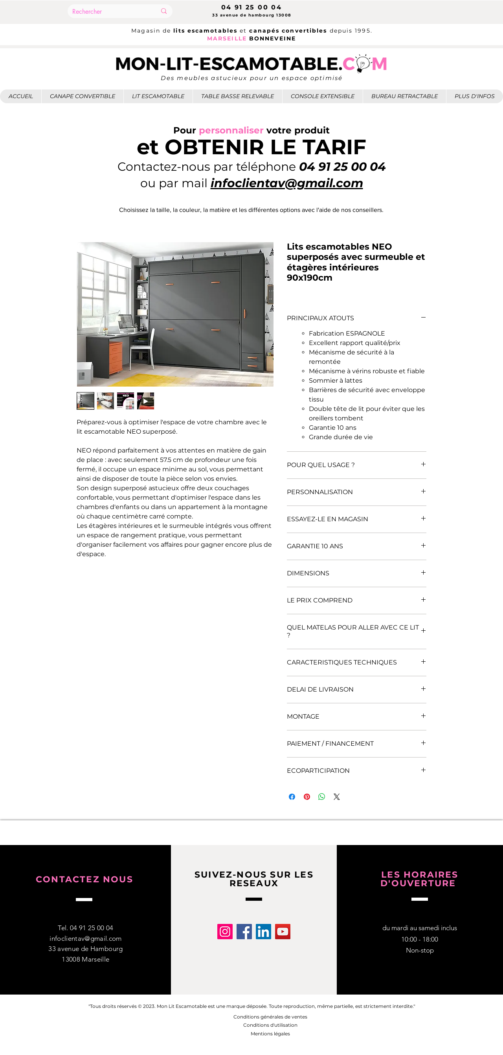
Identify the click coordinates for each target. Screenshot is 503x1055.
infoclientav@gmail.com (85, 938)
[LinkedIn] (263, 931)
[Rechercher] (108, 11)
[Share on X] (336, 796)
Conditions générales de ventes (270, 1017)
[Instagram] (225, 931)
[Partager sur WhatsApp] (322, 796)
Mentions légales (270, 1034)
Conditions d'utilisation (270, 1025)
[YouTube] (282, 931)
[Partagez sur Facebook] (292, 796)
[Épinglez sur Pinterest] (307, 796)
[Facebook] (244, 931)
